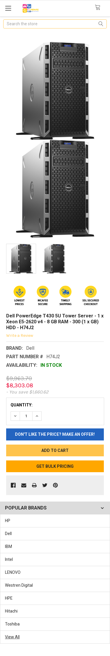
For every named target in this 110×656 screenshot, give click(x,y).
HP (7, 520)
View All (12, 637)
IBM (8, 546)
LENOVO (13, 572)
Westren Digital (19, 585)
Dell (8, 533)
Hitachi (11, 611)
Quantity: (22, 405)
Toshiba (12, 624)
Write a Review (19, 335)
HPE (9, 598)
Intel (9, 559)
